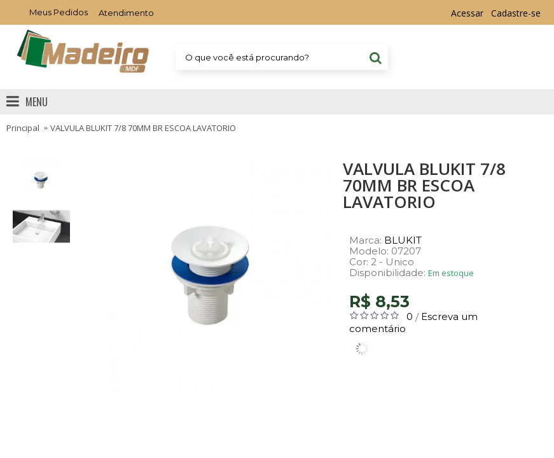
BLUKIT (403, 240)
